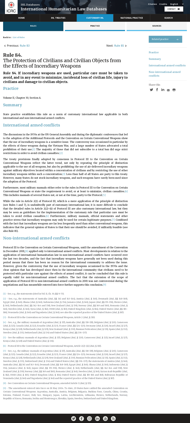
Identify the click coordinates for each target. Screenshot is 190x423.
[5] (104, 195)
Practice (154, 52)
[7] (113, 219)
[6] (47, 216)
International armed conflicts (167, 65)
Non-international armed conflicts (165, 74)
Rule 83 (25, 45)
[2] (61, 153)
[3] (63, 174)
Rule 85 (119, 45)
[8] (26, 251)
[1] (33, 149)
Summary (155, 58)
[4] (126, 191)
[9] (104, 284)
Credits (163, 4)
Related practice (165, 39)
